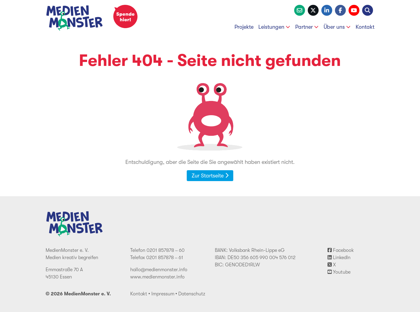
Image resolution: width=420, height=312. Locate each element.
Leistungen (274, 27)
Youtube (339, 272)
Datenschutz (191, 294)
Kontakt (365, 27)
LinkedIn (339, 257)
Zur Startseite (210, 176)
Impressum (162, 294)
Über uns (337, 27)
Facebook (341, 250)
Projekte (244, 27)
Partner (307, 27)
